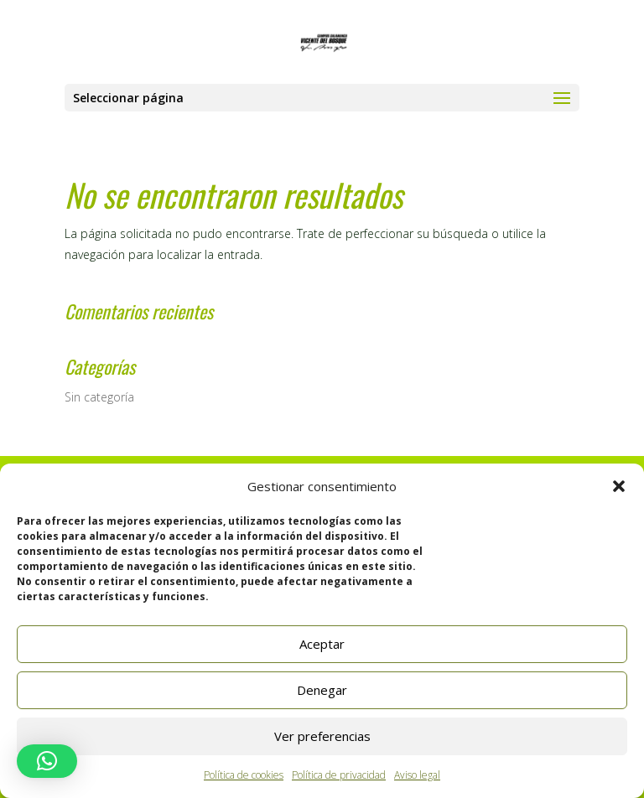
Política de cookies (243, 775)
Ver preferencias (322, 736)
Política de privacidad (339, 775)
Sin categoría (99, 397)
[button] (618, 486)
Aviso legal (417, 775)
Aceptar (322, 643)
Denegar (322, 689)
